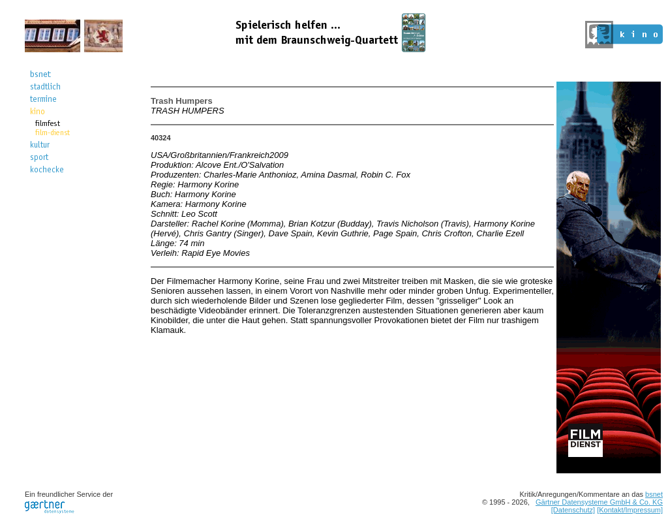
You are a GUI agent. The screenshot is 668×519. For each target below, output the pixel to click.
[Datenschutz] (573, 510)
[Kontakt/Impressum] (630, 510)
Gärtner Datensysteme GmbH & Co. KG (599, 502)
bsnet (654, 494)
